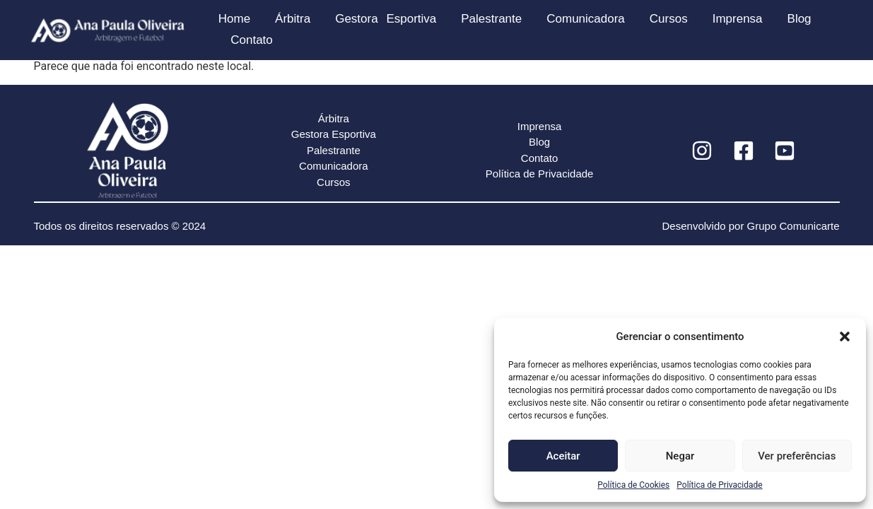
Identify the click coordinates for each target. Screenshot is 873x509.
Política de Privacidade (719, 485)
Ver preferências (797, 456)
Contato (251, 40)
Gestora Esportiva (385, 18)
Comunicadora (585, 18)
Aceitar (563, 456)
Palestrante (491, 18)
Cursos (669, 18)
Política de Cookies (633, 485)
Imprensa (738, 18)
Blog (799, 18)
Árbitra (292, 18)
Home (234, 18)
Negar (680, 456)
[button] (845, 336)
